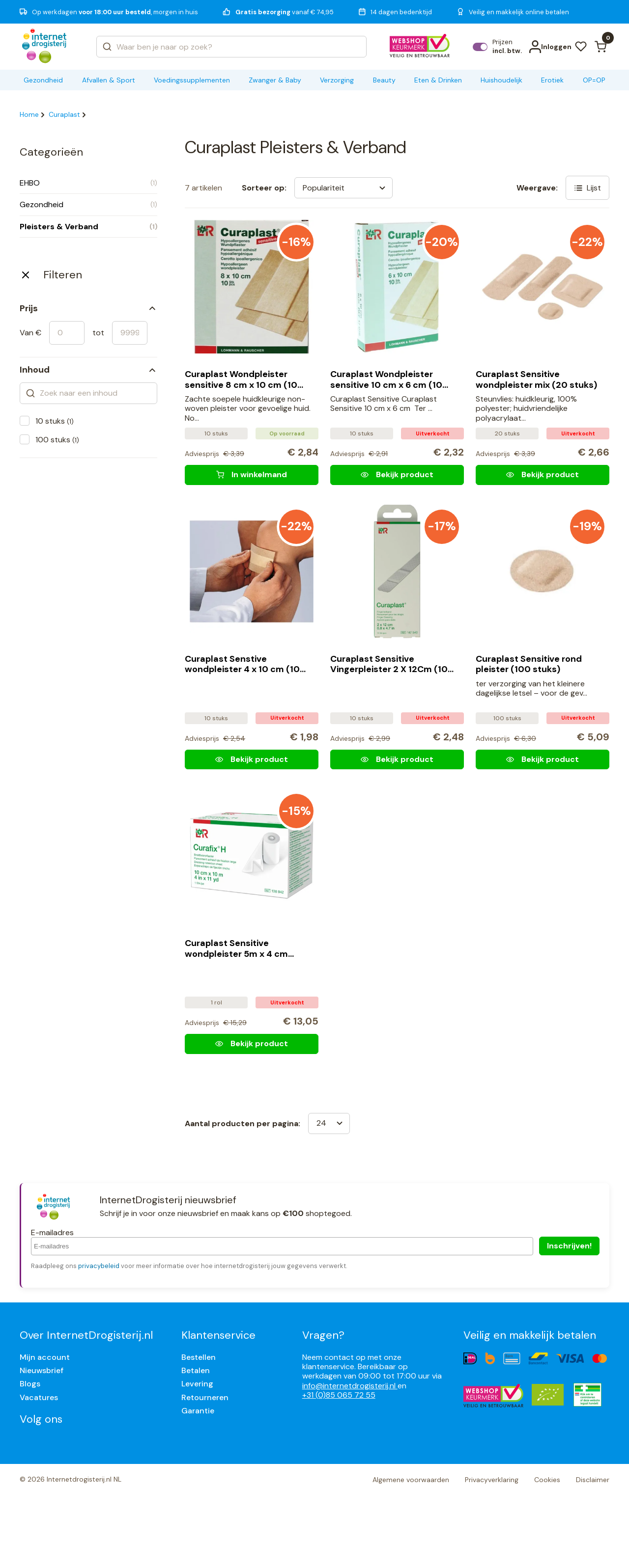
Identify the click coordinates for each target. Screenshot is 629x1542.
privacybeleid (98, 1266)
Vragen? (323, 1335)
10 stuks (54, 421)
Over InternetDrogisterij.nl (86, 1335)
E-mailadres (52, 1232)
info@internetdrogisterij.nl (350, 1385)
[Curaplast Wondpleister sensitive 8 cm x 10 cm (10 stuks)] (251, 475)
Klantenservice (218, 1335)
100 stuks (57, 439)
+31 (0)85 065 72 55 (338, 1395)
